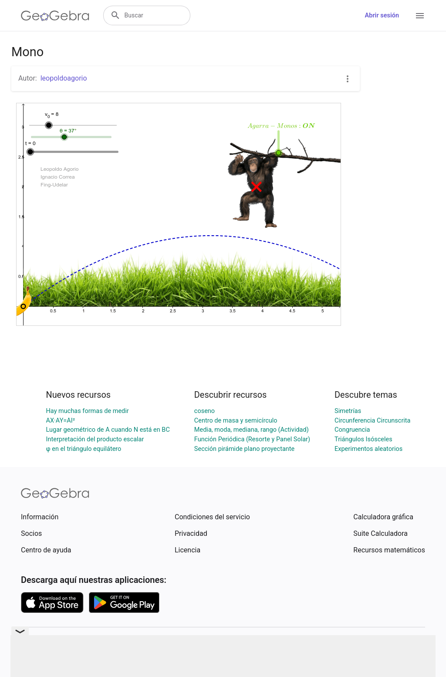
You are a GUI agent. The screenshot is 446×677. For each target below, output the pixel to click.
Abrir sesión (382, 15)
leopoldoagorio (64, 78)
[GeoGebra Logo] (55, 15)
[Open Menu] (420, 15)
